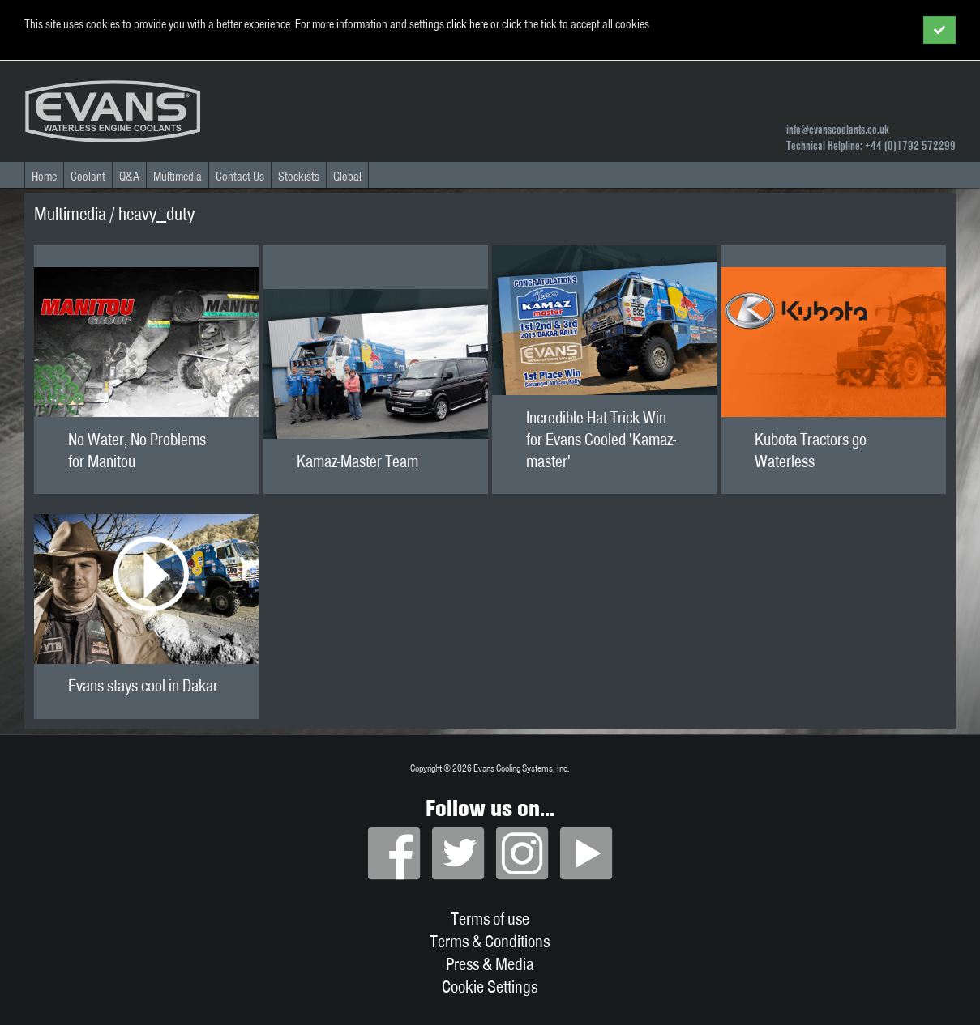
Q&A (129, 176)
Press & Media (490, 963)
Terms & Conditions (490, 940)
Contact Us (240, 176)
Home (44, 176)
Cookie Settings (489, 986)
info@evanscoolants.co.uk (837, 129)
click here (467, 24)
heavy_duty (156, 214)
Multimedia (177, 176)
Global (347, 176)
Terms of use (490, 918)
